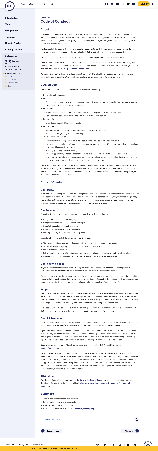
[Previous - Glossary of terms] (51, 431)
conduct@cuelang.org (50, 348)
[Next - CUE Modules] (130, 431)
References (45, 17)
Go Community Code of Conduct (90, 380)
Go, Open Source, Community (75, 69)
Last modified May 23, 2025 (51, 419)
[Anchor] (40, 29)
